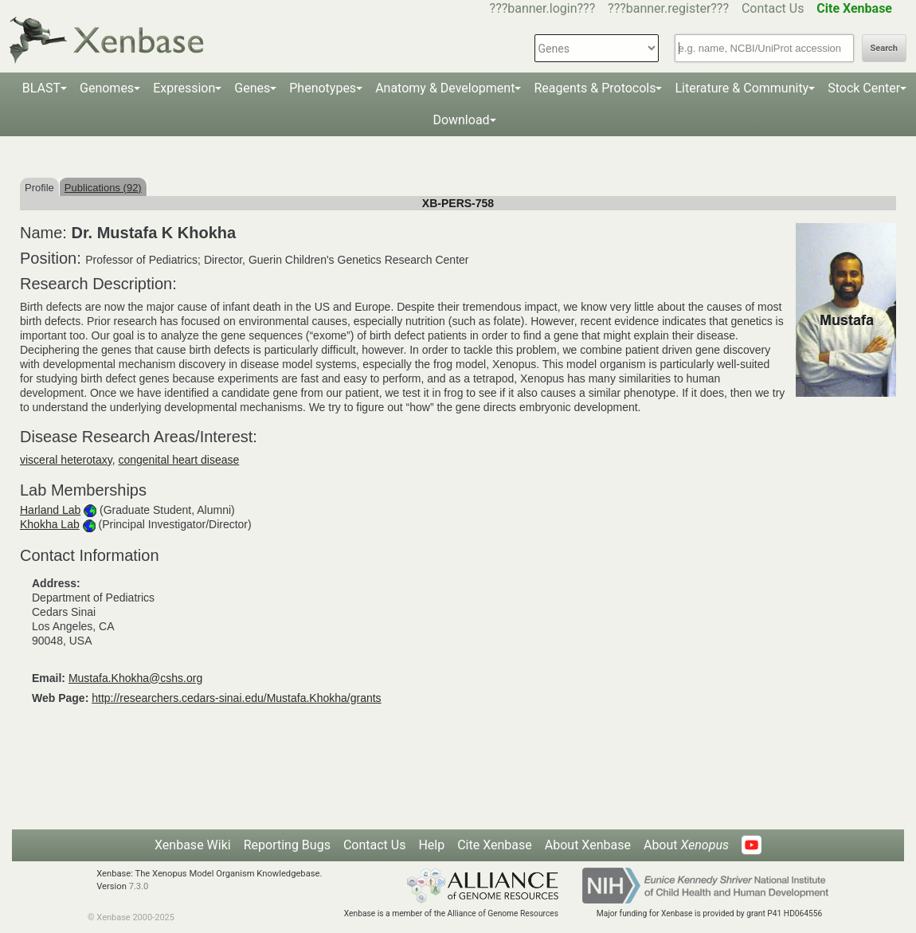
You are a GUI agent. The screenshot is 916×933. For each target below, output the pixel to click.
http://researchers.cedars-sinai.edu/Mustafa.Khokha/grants (236, 698)
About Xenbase (588, 845)
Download (461, 119)
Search (884, 48)
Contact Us (773, 8)
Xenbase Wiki (193, 845)
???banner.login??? (543, 8)
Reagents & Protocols (595, 88)
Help (431, 845)
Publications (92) (103, 188)
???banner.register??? (668, 8)
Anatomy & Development (445, 88)
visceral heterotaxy (66, 459)
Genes (252, 88)
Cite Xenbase (494, 845)
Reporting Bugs (287, 845)
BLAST (41, 88)
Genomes (107, 88)
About (686, 845)
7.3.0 (139, 886)
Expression (184, 88)
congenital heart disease (178, 459)
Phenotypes (322, 88)
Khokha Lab (50, 524)
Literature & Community (741, 88)
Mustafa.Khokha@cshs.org (135, 678)
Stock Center (864, 88)
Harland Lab (50, 510)
